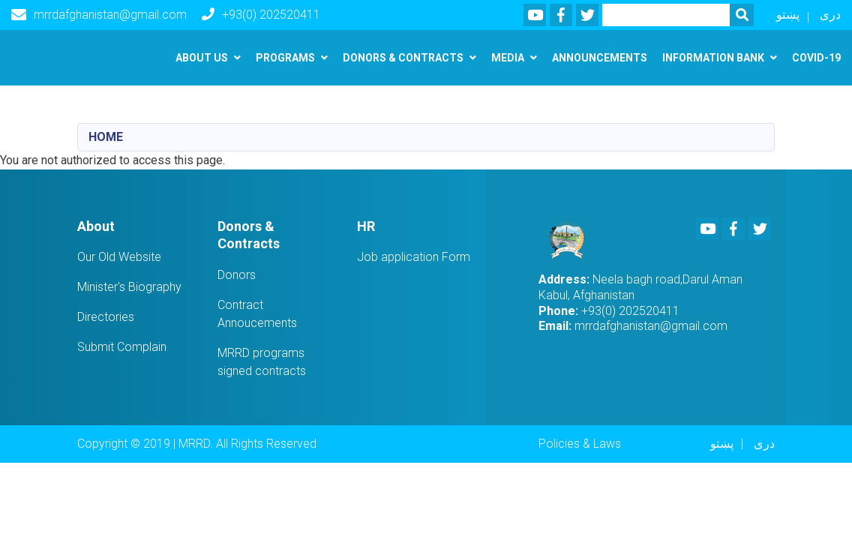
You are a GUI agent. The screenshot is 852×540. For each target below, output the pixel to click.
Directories (105, 317)
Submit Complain (121, 347)
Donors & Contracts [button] (403, 58)
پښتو (788, 14)
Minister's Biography (129, 287)
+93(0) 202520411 (261, 15)
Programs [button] (285, 58)
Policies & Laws (579, 443)
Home (105, 137)
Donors (237, 275)
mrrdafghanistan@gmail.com (99, 15)
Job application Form (413, 257)
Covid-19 (816, 58)
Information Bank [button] (713, 58)
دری (830, 14)
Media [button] (507, 58)
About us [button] (202, 58)
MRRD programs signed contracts (262, 362)
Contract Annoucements (257, 314)
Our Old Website (119, 257)
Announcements (599, 58)
